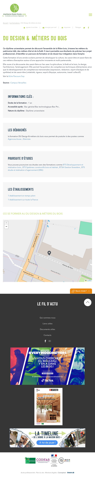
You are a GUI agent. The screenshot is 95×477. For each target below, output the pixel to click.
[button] (49, 253)
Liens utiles (47, 324)
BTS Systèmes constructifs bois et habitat (40, 167)
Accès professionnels (28, 473)
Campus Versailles (18, 83)
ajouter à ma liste (35, 27)
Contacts (47, 335)
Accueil (5, 23)
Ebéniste (27, 139)
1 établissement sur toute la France (23, 200)
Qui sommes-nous (47, 318)
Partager (80, 27)
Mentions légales (51, 473)
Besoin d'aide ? (80, 291)
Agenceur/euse (14, 139)
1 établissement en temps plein (21, 196)
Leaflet (88, 281)
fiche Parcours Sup (16, 76)
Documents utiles (47, 329)
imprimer (68, 27)
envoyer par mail (53, 27)
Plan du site (40, 473)
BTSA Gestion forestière (69, 167)
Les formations (15, 23)
